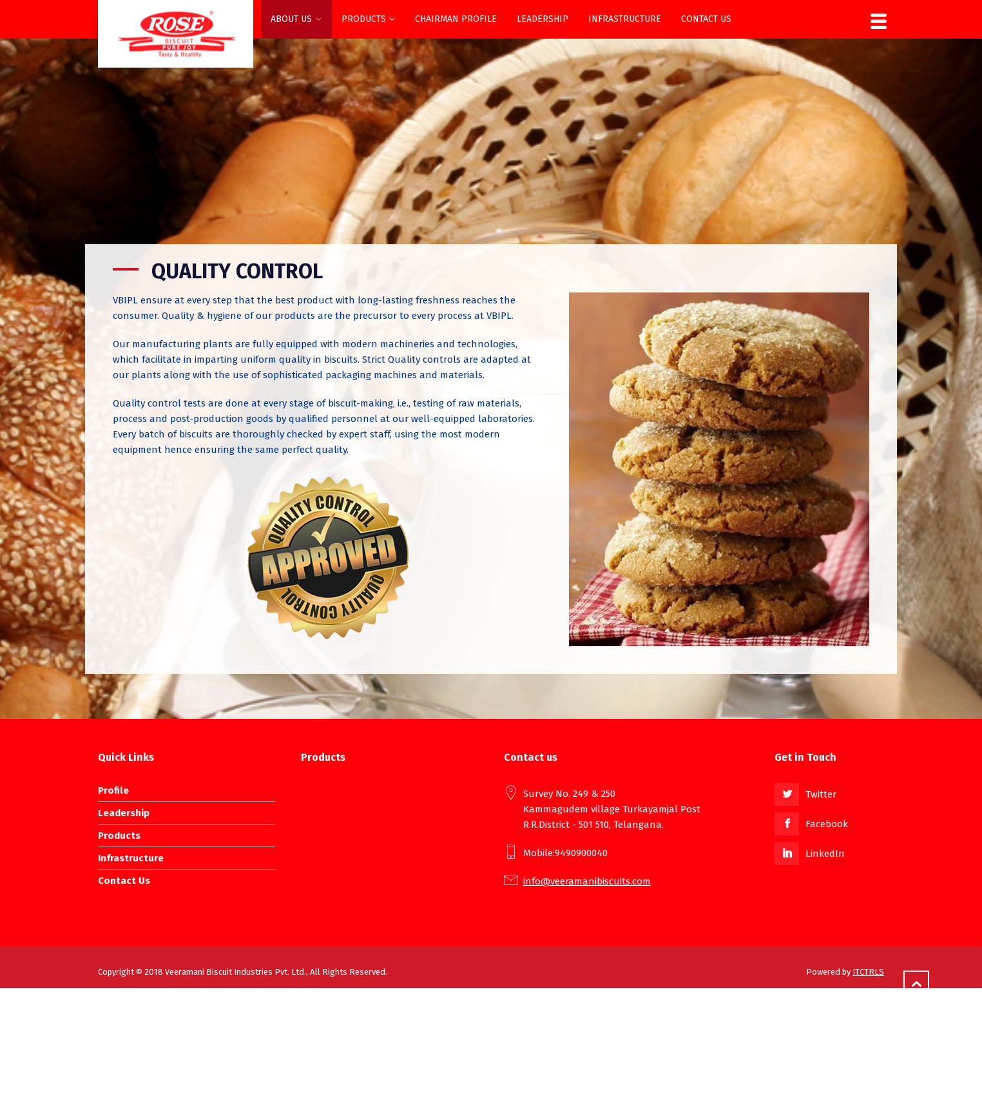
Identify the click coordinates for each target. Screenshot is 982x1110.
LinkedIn (825, 853)
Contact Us (124, 880)
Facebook (826, 824)
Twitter (820, 794)
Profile (113, 790)
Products (119, 835)
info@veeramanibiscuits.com (587, 881)
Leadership (123, 813)
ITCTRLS (868, 972)
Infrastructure (131, 858)
